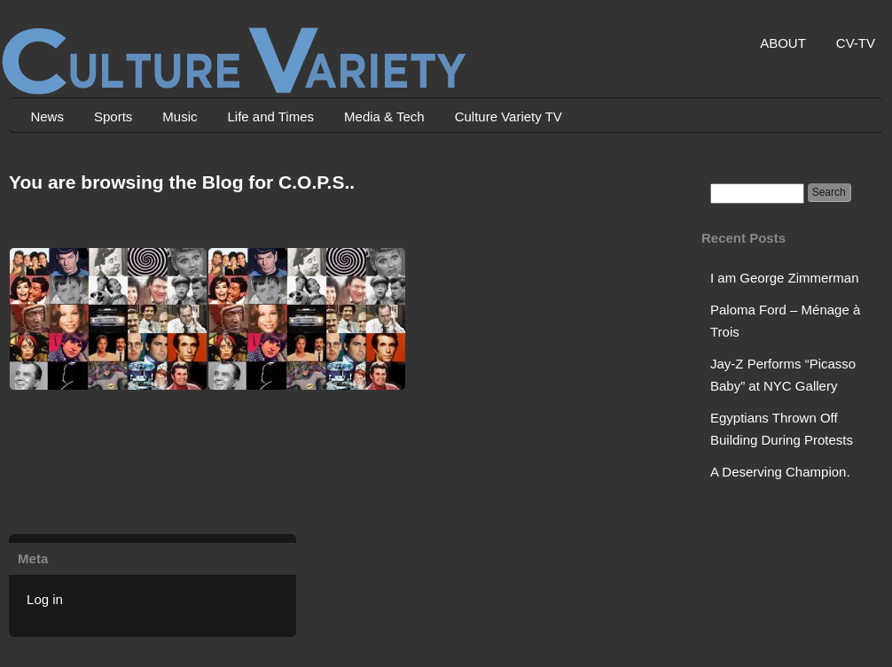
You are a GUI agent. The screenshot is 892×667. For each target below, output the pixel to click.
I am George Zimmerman (784, 277)
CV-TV (855, 42)
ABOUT (783, 42)
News (47, 116)
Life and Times (270, 116)
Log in (45, 599)
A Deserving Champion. (780, 471)
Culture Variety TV (508, 116)
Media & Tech (384, 116)
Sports (113, 116)
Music (179, 116)
